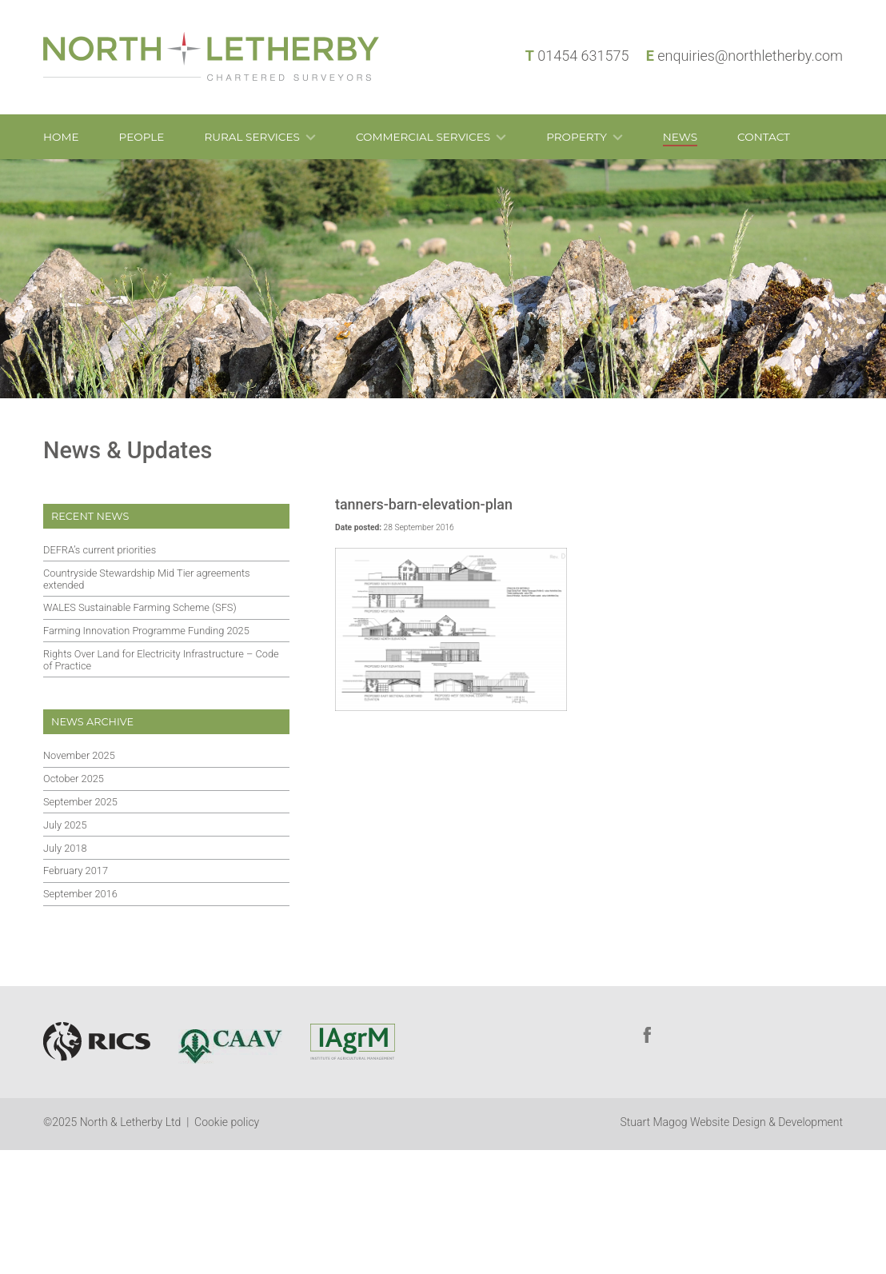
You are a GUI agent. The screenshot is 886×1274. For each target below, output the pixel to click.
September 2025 (80, 802)
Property (576, 136)
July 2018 (65, 848)
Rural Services (252, 136)
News (680, 136)
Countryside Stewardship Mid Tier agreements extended (146, 579)
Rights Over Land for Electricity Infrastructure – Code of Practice (161, 660)
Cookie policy (226, 1122)
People (142, 136)
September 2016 (80, 894)
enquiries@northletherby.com (750, 55)
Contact (763, 136)
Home (61, 136)
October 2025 (73, 779)
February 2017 (75, 871)
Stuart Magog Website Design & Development (732, 1122)
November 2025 (79, 755)
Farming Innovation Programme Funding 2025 (146, 631)
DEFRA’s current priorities (99, 550)
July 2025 (65, 825)
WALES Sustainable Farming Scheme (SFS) (140, 607)
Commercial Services (423, 136)
